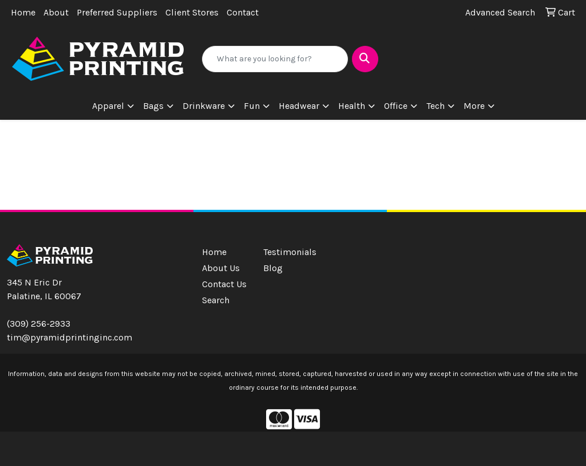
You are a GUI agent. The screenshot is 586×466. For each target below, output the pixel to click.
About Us (221, 268)
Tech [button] (435, 105)
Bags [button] (153, 105)
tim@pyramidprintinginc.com (69, 337)
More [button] (474, 105)
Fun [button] (252, 105)
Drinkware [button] (204, 105)
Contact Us (224, 284)
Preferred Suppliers (117, 12)
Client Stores (192, 12)
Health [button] (351, 105)
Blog (273, 268)
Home (23, 12)
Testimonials (287, 251)
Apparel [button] (108, 105)
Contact (243, 12)
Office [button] (395, 105)
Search (215, 300)
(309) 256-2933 (38, 323)
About (56, 12)
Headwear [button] (299, 105)
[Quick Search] (274, 59)
